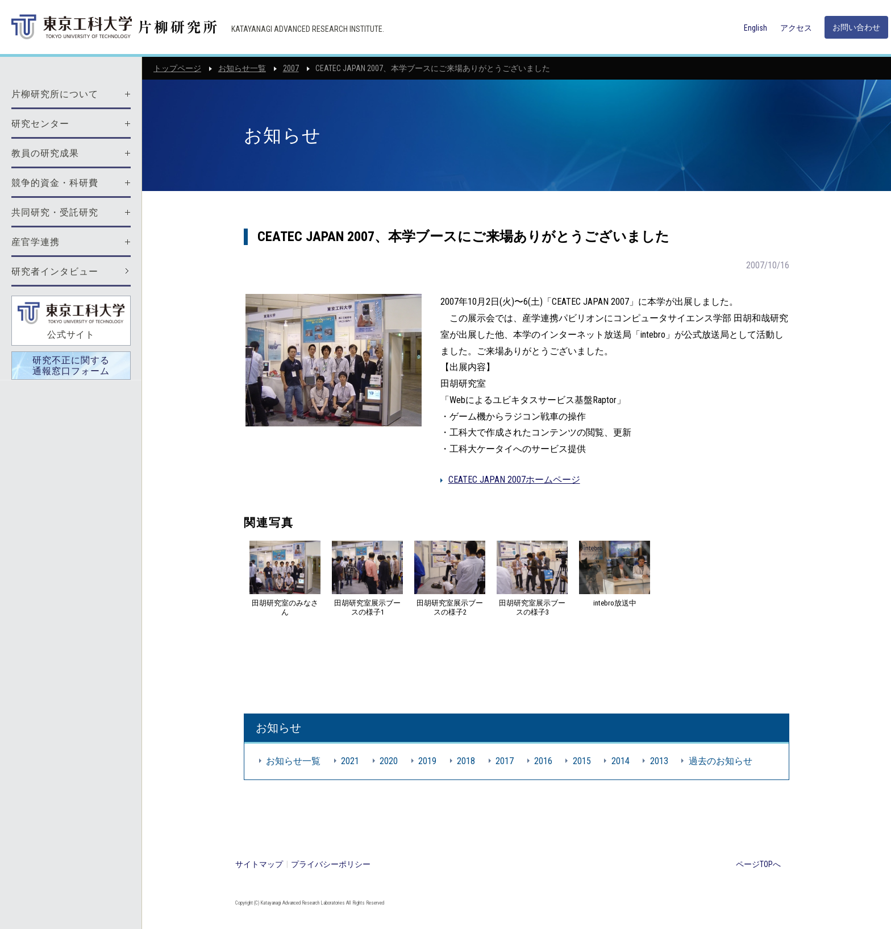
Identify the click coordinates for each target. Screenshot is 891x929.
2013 (659, 761)
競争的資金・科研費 (54, 182)
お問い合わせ (856, 27)
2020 (389, 761)
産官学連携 (35, 242)
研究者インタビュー (54, 271)
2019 (427, 761)
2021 (350, 761)
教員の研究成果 (45, 153)
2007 (291, 68)
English (755, 28)
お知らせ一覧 (242, 68)
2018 (466, 761)
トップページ (177, 68)
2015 (582, 761)
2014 (620, 761)
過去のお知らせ (720, 761)
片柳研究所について (54, 94)
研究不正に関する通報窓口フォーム (71, 365)
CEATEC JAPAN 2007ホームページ (514, 479)
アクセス (796, 28)
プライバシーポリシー (330, 864)
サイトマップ (259, 864)
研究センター (40, 123)
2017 (505, 761)
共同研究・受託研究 (54, 212)
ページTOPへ (758, 864)
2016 (543, 761)
